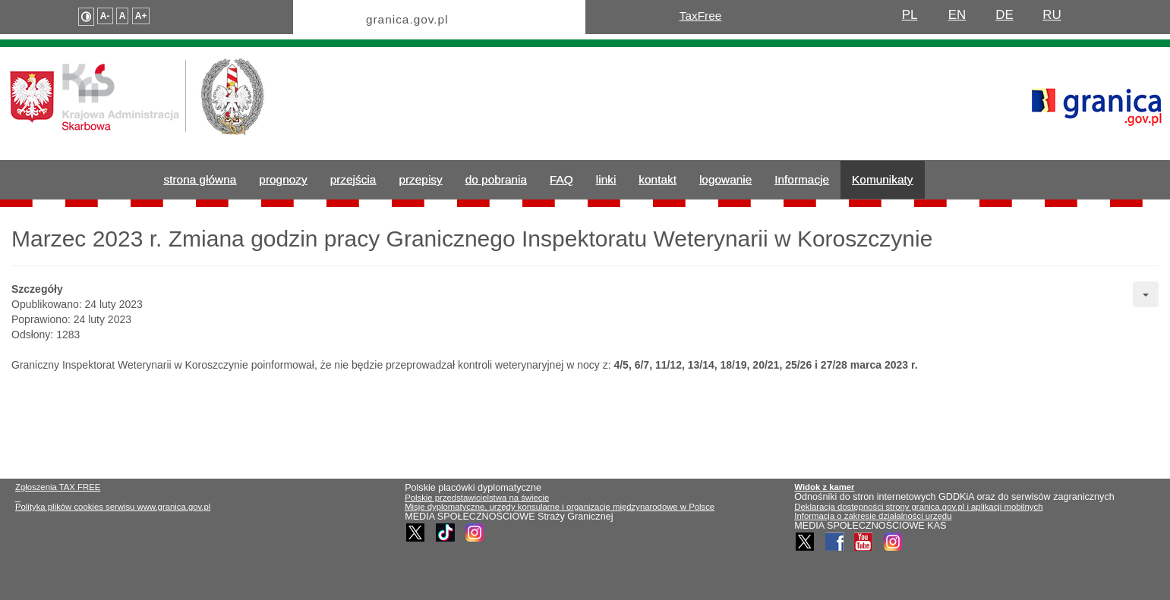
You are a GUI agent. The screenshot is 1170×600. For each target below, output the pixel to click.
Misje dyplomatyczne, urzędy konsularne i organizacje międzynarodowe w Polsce (559, 506)
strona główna (200, 179)
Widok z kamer (824, 487)
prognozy (283, 179)
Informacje (801, 179)
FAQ (561, 179)
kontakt (657, 179)
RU (1051, 15)
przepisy (420, 179)
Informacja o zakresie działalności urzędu (872, 515)
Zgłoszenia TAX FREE (57, 487)
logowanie (725, 179)
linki (606, 179)
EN (957, 15)
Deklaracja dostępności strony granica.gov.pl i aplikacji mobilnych (918, 506)
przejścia (353, 179)
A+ (141, 16)
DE (1004, 15)
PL (910, 15)
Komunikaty (882, 179)
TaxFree (701, 15)
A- (105, 16)
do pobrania (496, 179)
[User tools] (1146, 294)
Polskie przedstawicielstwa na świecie (477, 497)
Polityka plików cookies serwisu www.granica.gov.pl (112, 506)
